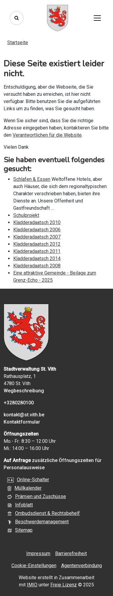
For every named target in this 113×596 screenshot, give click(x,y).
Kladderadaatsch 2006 (37, 230)
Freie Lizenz (63, 585)
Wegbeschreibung (24, 391)
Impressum (38, 553)
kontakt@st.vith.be (24, 415)
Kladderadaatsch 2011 (37, 251)
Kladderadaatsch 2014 (37, 258)
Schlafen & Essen (31, 179)
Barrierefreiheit (71, 553)
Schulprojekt (26, 215)
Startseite (17, 42)
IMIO (32, 585)
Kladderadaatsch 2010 (37, 222)
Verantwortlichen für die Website (47, 135)
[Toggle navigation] (97, 18)
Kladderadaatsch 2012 (37, 244)
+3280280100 (19, 403)
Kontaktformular (22, 422)
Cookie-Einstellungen (33, 565)
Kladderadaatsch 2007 (37, 237)
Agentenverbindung (81, 565)
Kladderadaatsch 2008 (37, 266)
